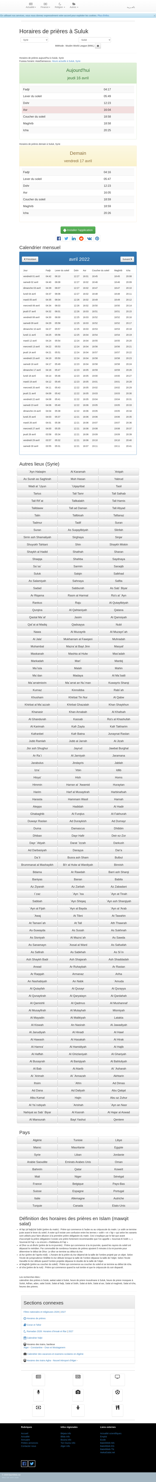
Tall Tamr (78, 493)
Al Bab (37, 1068)
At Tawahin (119, 915)
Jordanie (118, 1154)
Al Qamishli (37, 1003)
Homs (118, 777)
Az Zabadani (119, 886)
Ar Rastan (118, 966)
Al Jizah (119, 741)
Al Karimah (37, 726)
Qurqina (37, 610)
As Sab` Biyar (118, 588)
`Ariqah (118, 471)
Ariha (118, 974)
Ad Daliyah (78, 1090)
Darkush (118, 843)
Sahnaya (78, 581)
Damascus (78, 828)
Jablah (119, 762)
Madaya (78, 675)
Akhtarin (118, 1076)
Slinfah (118, 530)
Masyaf (118, 646)
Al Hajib (119, 1046)
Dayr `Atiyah (37, 843)
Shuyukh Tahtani (37, 544)
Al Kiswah (37, 1025)
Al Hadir (119, 806)
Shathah (78, 551)
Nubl (119, 624)
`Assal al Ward (78, 944)
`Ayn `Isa (78, 894)
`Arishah (78, 1105)
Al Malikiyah (78, 1017)
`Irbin (78, 770)
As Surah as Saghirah (37, 479)
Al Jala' (37, 639)
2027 (63, 1312)
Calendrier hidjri (33, 1338)
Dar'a (118, 850)
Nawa (37, 631)
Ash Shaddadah (119, 959)
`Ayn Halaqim (37, 471)
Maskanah (37, 653)
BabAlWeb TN (107, 1449)
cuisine (117, 1413)
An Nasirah (78, 1025)
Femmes (78, 1413)
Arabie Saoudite (37, 1162)
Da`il (37, 857)
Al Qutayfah (37, 988)
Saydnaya (118, 559)
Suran (118, 522)
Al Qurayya (119, 988)
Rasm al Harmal (78, 595)
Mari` (78, 661)
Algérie (37, 1140)
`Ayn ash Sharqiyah (118, 901)
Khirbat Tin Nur (78, 697)
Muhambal (37, 646)
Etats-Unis (118, 1205)
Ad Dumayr (119, 821)
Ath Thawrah (119, 923)
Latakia (118, 1017)
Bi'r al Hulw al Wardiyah (78, 864)
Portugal (118, 1191)
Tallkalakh (78, 500)
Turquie (37, 1205)
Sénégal (118, 1176)
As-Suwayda (37, 930)
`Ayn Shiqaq (78, 901)
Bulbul (119, 857)
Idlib (118, 770)
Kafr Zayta (77, 726)
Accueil (24, 1433)
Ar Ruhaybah (78, 966)
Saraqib (119, 566)
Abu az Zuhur (118, 1097)
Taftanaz (118, 515)
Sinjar (118, 537)
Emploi (103, 1436)
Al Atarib (78, 1068)
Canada (78, 1205)
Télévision (117, 1382)
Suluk (37, 573)
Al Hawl (119, 1032)
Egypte (118, 1147)
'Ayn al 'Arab (119, 908)
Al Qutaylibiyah (118, 602)
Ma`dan (37, 675)
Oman (119, 1162)
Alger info (65, 1446)
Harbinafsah (118, 792)
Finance (38, 1413)
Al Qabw (118, 697)
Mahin (119, 668)
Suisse (37, 1191)
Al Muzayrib (78, 631)
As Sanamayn (37, 944)
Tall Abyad (118, 508)
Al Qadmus (78, 1003)
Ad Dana (37, 1090)
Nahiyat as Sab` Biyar (37, 1112)
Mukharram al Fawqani (77, 639)
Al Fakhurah (118, 813)
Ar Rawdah (78, 872)
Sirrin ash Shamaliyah (37, 537)
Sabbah (37, 901)
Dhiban (37, 835)
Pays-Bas (119, 1183)
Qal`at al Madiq (37, 624)
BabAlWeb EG (107, 1446)
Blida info (65, 1436)
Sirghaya (78, 537)
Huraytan (119, 784)
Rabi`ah (119, 690)
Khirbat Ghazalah (78, 704)
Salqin (78, 573)
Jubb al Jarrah (78, 741)
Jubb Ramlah (37, 741)
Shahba (78, 559)
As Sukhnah (118, 930)
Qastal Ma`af (37, 617)
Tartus (37, 493)
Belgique (78, 1183)
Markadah (37, 661)
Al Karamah (78, 471)
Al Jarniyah (78, 755)
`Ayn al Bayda (78, 908)
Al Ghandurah (37, 719)
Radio (38, 1397)
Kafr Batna (78, 733)
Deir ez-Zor (119, 835)
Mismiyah (119, 1010)
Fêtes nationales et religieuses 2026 (41, 1312)
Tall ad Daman (78, 508)
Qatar (77, 1169)
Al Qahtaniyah (78, 610)
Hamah (118, 799)
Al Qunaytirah (37, 995)
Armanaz (78, 974)
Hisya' (37, 777)
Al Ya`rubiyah (37, 1105)
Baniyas (37, 879)
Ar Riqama (37, 595)
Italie (37, 1198)
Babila (119, 879)
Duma (37, 828)
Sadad (37, 588)
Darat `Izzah (78, 843)
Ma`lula (37, 668)
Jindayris (78, 762)
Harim (37, 792)
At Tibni (78, 915)
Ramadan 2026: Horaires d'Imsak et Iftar (45, 1331)
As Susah (78, 930)
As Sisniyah (37, 937)
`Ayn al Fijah (37, 908)
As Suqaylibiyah (78, 530)
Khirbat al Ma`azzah (37, 704)
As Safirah (37, 952)
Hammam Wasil (78, 799)
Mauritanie (78, 1147)
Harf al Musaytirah (78, 792)
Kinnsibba (78, 690)
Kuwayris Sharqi (118, 682)
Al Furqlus (78, 813)
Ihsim (37, 1083)
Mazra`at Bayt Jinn (78, 646)
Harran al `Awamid (78, 784)
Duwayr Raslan (37, 821)
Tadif (78, 522)
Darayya (78, 850)
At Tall (78, 923)
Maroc (37, 1147)
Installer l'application (78, 230)
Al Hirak (119, 1039)
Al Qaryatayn (78, 995)
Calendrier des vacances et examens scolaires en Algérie (55, 1354)
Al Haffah (37, 1054)
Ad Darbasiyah (37, 850)
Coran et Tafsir (32, 1325)
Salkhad (119, 573)
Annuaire (25, 1439)
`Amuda (119, 981)
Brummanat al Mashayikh (37, 864)
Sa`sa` (37, 566)
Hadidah (78, 806)
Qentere (119, 1119)
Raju (78, 602)
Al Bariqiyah (78, 1061)
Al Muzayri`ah (118, 631)
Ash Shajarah (78, 959)
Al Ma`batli (118, 675)
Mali (37, 1176)
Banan (78, 879)
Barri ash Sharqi (119, 872)
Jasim (78, 617)
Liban (78, 1154)
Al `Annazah (78, 1076)
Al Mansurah (37, 1119)
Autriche (118, 1198)
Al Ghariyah (118, 1054)
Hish (78, 777)
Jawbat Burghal (118, 748)
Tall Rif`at (37, 500)
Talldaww (37, 508)
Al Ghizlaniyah (78, 1054)
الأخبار (78, 1382)
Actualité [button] (31, 5)
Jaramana (118, 755)
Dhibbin (119, 828)
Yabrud (118, 479)
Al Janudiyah (37, 1032)
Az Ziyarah (37, 886)
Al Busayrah (37, 1061)
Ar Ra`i (37, 755)
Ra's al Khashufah (118, 719)
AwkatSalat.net (107, 1452)
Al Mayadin (37, 1017)
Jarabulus (37, 762)
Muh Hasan (78, 479)
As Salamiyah (37, 581)
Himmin (37, 784)
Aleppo (37, 806)
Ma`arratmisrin (37, 682)
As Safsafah (118, 944)
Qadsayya (78, 624)
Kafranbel (37, 733)
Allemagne (78, 1198)
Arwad (37, 966)
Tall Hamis (118, 500)
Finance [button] (45, 5)
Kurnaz (37, 690)
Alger (26, 1347)
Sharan (118, 551)
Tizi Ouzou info (68, 1443)
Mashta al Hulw (78, 653)
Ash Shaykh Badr (37, 959)
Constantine (37, 1347)
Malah (78, 668)
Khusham (37, 697)
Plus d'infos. (103, 15)
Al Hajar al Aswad (119, 1112)
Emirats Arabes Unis (78, 1162)
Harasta (37, 799)
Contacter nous (28, 1446)
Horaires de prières (35, 1318)
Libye (118, 1140)
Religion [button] (60, 5)
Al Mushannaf (118, 1003)
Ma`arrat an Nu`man (78, 682)
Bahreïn (37, 1169)
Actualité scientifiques (111, 1433)
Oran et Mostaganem (54, 1347)
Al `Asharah (118, 1068)
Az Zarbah (77, 886)
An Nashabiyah (37, 981)
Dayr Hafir (78, 835)
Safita (118, 581)
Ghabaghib (37, 813)
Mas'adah (119, 653)
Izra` (37, 770)
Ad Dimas (118, 1083)
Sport (117, 1397)
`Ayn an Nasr (118, 1105)
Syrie (37, 1154)
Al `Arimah (37, 1076)
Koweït (118, 1169)
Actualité (38, 1382)
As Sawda (118, 937)
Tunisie (77, 1140)
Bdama (37, 872)
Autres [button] (74, 5)
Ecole (103, 1439)
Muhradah (118, 639)
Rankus (37, 602)
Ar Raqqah (37, 974)
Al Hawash (37, 1039)
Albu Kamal (37, 1097)
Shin (78, 544)
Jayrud (78, 748)
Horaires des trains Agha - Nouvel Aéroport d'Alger (51, 1360)
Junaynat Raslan (118, 733)
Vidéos (78, 1397)
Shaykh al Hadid (37, 551)
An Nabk (77, 981)
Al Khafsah (119, 712)
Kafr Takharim (119, 726)
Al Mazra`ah (78, 937)
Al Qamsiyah (119, 617)
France (37, 1183)
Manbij (119, 661)
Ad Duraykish (77, 821)
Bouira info (66, 1439)
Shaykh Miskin (118, 544)
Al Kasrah (78, 1112)
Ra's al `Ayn (118, 595)
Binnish (118, 864)
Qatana (118, 610)
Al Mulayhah (78, 1010)
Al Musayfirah (37, 1010)
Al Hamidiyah (78, 1046)
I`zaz (37, 894)
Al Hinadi (78, 1032)
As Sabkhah (78, 952)
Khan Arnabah (78, 712)
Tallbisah (78, 515)
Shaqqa (37, 559)
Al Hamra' (37, 1046)
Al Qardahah (119, 995)
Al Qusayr (78, 988)
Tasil (119, 486)
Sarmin (77, 566)
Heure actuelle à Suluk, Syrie (66, 61)
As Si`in (119, 952)
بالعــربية (131, 7)
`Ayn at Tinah (118, 894)
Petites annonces (29, 1443)
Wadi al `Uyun (37, 486)
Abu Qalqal (119, 1090)
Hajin (78, 1097)
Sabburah (78, 588)
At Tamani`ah (37, 923)
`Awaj (37, 915)
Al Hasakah (78, 1039)
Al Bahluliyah (118, 1061)
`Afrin (78, 1083)
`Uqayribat (77, 486)
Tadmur (37, 522)
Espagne (78, 1191)
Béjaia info (66, 1433)
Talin (37, 515)
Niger (78, 1176)
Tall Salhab (119, 493)
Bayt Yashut (77, 1119)
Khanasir (37, 712)
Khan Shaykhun (119, 704)
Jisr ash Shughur (37, 748)
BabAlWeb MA (107, 1443)
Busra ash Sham (77, 857)
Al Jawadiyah (118, 1025)
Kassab (78, 719)
